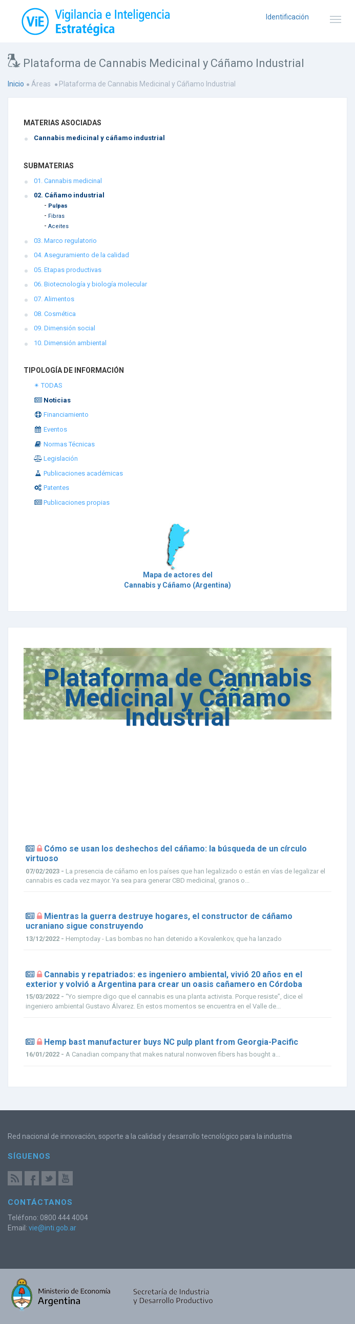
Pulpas (58, 206)
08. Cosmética (55, 314)
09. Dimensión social (64, 328)
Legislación (56, 458)
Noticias (52, 400)
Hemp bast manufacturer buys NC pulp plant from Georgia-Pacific (171, 1042)
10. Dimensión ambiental (70, 343)
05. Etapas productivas (67, 270)
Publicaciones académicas (78, 473)
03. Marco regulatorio (65, 240)
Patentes (51, 487)
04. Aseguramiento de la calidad (81, 255)
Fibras (56, 216)
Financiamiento (61, 414)
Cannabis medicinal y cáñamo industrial (99, 138)
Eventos (50, 429)
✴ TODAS (48, 385)
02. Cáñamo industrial (69, 195)
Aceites (58, 226)
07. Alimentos (54, 299)
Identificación (287, 17)
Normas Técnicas (64, 444)
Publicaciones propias (72, 502)
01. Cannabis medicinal (68, 181)
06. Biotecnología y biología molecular (90, 284)
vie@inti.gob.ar (52, 1228)
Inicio (16, 84)
